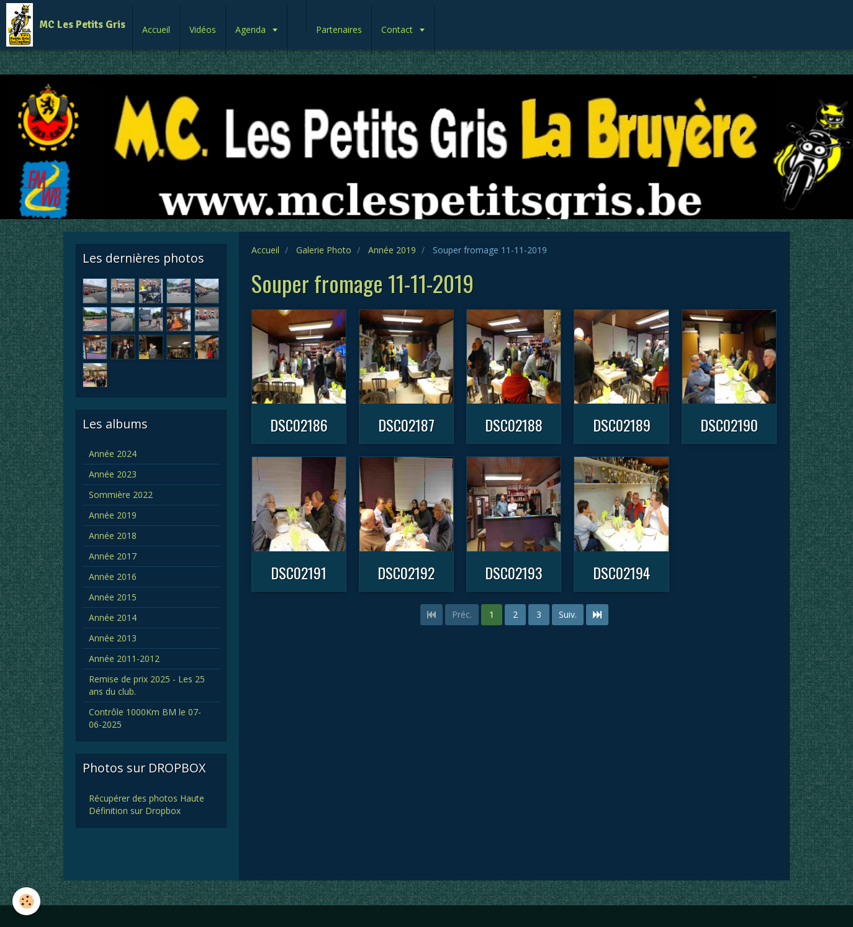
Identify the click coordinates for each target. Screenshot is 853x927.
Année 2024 (113, 453)
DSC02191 (299, 572)
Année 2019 (392, 250)
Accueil (156, 29)
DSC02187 (406, 425)
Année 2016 (113, 576)
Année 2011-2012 (124, 658)
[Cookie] (26, 901)
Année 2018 (113, 535)
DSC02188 (514, 425)
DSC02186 (299, 425)
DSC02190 (729, 425)
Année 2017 (113, 556)
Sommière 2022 (121, 494)
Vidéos (202, 29)
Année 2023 (113, 474)
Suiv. (568, 614)
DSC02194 (621, 572)
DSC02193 (514, 572)
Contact (398, 29)
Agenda (251, 29)
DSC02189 (622, 425)
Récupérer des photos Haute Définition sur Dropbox (146, 804)
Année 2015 (113, 597)
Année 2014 (113, 617)
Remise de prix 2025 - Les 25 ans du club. (147, 685)
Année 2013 (113, 638)
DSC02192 (406, 572)
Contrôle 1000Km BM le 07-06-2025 (145, 718)
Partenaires (339, 29)
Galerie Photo (323, 250)
